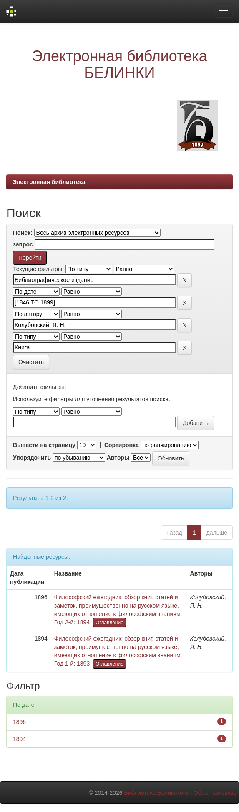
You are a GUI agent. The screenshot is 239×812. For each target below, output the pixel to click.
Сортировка (121, 445)
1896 (19, 722)
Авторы (118, 457)
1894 (19, 739)
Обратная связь (215, 792)
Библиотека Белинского (156, 792)
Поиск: (23, 232)
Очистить (31, 362)
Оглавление (109, 623)
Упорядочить (32, 457)
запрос (23, 244)
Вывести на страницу (44, 445)
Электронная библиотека (49, 181)
